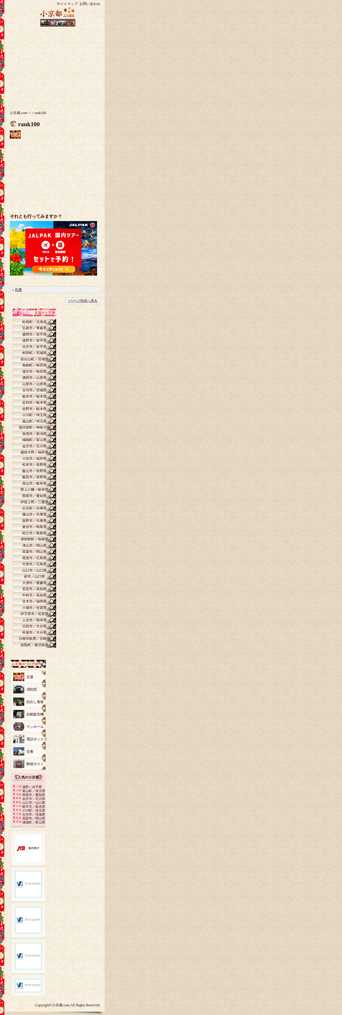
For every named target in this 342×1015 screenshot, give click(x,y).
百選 (18, 290)
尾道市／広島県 (34, 558)
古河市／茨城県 (34, 390)
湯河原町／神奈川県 (34, 427)
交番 (29, 751)
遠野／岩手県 (32, 787)
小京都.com (18, 113)
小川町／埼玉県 (34, 415)
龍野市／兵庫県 (34, 521)
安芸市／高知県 (34, 589)
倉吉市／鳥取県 (34, 527)
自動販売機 (35, 714)
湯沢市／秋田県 (34, 372)
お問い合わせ (89, 4)
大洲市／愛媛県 (34, 583)
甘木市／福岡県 (34, 601)
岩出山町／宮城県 (34, 359)
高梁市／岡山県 (34, 552)
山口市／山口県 (34, 570)
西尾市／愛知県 (34, 496)
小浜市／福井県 (34, 458)
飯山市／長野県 (34, 471)
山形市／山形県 (34, 384)
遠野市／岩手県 (34, 340)
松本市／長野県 (34, 465)
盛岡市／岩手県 (34, 334)
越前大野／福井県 (34, 452)
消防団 (31, 689)
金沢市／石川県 (34, 446)
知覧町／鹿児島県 (34, 645)
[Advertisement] (58, 65)
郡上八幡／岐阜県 (34, 489)
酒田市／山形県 (34, 378)
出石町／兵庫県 (34, 508)
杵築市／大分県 (34, 632)
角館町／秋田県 (34, 365)
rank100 (29, 124)
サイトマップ (67, 4)
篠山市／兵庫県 (34, 514)
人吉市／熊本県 (34, 620)
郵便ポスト (35, 764)
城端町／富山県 (34, 440)
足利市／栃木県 (34, 402)
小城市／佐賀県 (34, 608)
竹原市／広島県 (34, 564)
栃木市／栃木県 (34, 396)
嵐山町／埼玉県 (34, 421)
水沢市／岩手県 (34, 347)
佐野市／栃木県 (34, 409)
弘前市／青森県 (34, 328)
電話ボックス (36, 739)
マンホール (35, 727)
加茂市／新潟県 (34, 434)
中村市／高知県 (34, 595)
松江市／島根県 (34, 533)
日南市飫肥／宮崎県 (34, 639)
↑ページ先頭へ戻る (82, 301)
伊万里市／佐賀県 (34, 614)
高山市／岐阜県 (34, 483)
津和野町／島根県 (34, 539)
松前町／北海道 (34, 322)
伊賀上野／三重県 (34, 502)
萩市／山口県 (34, 576)
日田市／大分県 (34, 626)
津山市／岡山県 (34, 545)
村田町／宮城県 (34, 353)
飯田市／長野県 (34, 477)
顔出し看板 (35, 702)
